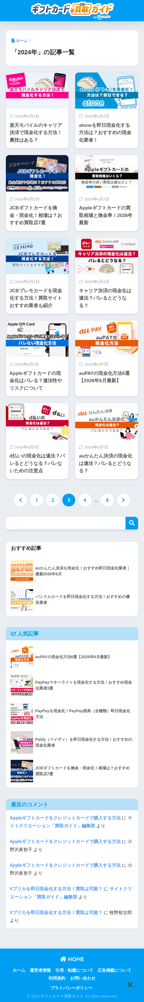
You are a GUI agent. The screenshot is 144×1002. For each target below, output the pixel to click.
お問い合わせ (82, 978)
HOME (72, 959)
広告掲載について (114, 970)
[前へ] (20, 500)
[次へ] (123, 500)
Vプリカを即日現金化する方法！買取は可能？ (56, 888)
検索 (131, 523)
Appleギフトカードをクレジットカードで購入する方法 (65, 818)
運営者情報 (40, 970)
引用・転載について (74, 970)
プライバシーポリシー (71, 988)
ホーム (19, 970)
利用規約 (57, 978)
